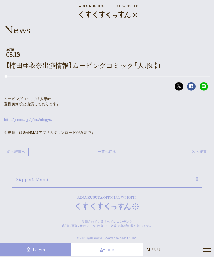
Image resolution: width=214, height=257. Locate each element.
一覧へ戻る (107, 152)
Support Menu (32, 179)
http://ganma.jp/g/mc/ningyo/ (28, 119)
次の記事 (199, 152)
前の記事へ (16, 152)
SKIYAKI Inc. (128, 238)
